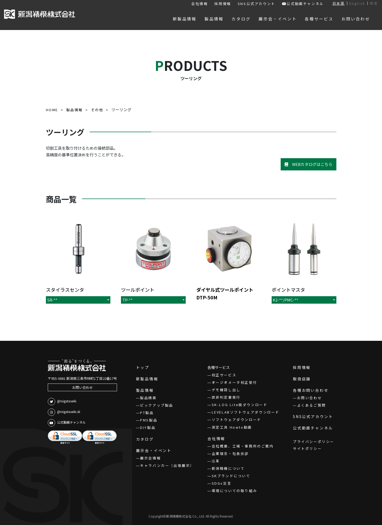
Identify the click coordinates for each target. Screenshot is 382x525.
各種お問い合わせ (310, 390)
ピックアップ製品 (156, 405)
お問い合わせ (82, 387)
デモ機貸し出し (226, 389)
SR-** (52, 300)
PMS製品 (148, 420)
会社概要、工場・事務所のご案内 (243, 446)
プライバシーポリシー (313, 441)
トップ (142, 367)
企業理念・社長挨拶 (230, 453)
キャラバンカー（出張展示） (167, 465)
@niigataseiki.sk (64, 412)
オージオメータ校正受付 (234, 382)
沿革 (216, 460)
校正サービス (224, 374)
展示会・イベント (154, 450)
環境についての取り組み (234, 490)
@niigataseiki (62, 401)
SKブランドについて (231, 475)
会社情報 (199, 3)
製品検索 (148, 397)
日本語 (338, 3)
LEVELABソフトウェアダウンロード (246, 412)
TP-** (127, 300)
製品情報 (145, 390)
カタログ (145, 439)
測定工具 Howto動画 (232, 427)
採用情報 (222, 3)
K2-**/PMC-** (285, 300)
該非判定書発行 (226, 397)
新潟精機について (228, 468)
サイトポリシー (307, 448)
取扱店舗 (302, 378)
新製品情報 (147, 378)
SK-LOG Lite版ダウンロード (240, 404)
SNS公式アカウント (256, 3)
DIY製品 (147, 427)
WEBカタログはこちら (308, 164)
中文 (374, 3)
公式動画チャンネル (303, 3)
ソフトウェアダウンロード (236, 419)
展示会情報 (150, 458)
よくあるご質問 (311, 405)
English (357, 3)
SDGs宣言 (222, 483)
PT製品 (147, 412)
